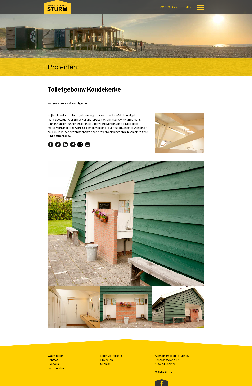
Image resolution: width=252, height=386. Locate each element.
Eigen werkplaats (111, 355)
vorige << (53, 103)
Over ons (53, 364)
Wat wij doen (55, 355)
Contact (53, 360)
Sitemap (105, 364)
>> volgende (79, 103)
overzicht (65, 103)
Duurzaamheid (56, 368)
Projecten (106, 360)
